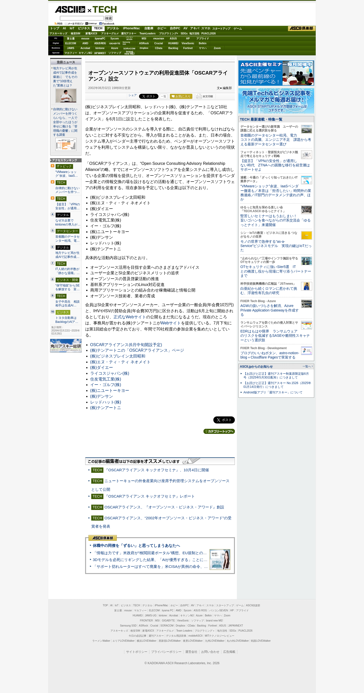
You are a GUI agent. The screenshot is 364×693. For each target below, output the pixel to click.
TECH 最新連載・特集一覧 (261, 119)
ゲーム (238, 28)
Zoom (217, 48)
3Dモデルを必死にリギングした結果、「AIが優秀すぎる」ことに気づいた (156, 559)
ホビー (161, 28)
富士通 (71, 38)
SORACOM (167, 625)
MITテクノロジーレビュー (219, 635)
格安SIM (75, 33)
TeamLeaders (148, 33)
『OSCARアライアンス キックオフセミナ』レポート (149, 496)
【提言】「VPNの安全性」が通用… (67, 206)
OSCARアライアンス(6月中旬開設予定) (126, 345)
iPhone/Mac (131, 28)
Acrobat (85, 48)
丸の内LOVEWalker (238, 640)
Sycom (114, 38)
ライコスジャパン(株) (109, 373)
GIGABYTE (114, 43)
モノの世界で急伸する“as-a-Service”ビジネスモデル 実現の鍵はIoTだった (276, 245)
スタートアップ (221, 28)
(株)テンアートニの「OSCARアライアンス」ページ (137, 350)
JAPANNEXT (100, 53)
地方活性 (194, 33)
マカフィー (70, 53)
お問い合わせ (210, 652)
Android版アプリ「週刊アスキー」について (273, 392)
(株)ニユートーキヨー (109, 390)
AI (64, 28)
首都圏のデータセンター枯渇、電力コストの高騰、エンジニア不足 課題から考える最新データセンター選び (275, 139)
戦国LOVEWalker (260, 640)
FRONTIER (158, 38)
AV (186, 28)
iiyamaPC (100, 38)
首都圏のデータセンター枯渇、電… (67, 238)
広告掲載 (229, 652)
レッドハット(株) (105, 402)
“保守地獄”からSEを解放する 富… (67, 287)
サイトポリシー (136, 652)
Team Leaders (184, 630)
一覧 (163, 96)
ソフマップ (114, 53)
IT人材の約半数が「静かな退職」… (67, 271)
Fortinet (188, 48)
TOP (105, 605)
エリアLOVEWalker (123, 640)
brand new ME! (214, 620)
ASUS (173, 38)
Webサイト (171, 323)
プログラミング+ (168, 33)
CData (158, 48)
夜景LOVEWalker (192, 640)
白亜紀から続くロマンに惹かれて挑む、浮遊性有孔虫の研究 (268, 290)
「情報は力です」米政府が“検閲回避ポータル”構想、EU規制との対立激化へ (157, 553)
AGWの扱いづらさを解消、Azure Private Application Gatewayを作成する (269, 310)
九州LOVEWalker (214, 640)
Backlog (173, 48)
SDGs (184, 33)
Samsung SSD (128, 625)
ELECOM (70, 43)
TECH (103, 9)
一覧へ (307, 366)
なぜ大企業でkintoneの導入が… (67, 222)
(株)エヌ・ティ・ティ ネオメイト (120, 362)
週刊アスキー (128, 33)
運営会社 (191, 652)
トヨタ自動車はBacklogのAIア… (66, 320)
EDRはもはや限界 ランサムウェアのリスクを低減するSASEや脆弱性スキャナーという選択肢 (275, 335)
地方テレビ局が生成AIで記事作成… (67, 255)
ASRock (144, 43)
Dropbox (144, 48)
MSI (144, 38)
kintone (100, 48)
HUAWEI (173, 43)
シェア (132, 95)
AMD (85, 43)
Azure (114, 48)
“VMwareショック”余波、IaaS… (66, 174)
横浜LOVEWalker (146, 640)
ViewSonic (188, 43)
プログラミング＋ (205, 630)
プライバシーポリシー (166, 652)
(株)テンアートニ (105, 408)
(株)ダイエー (101, 367)
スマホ (205, 28)
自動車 (148, 28)
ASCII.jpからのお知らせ (256, 366)
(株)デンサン (101, 396)
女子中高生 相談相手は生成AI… (67, 303)
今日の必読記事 (137, 635)
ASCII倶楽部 (301, 28)
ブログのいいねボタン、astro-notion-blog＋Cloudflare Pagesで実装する (269, 355)
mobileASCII (196, 635)
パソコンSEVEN (129, 38)
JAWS (70, 48)
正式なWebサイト (129, 317)
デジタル (113, 28)
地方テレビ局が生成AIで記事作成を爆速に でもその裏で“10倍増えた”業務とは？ (65, 76)
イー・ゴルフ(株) (105, 385)
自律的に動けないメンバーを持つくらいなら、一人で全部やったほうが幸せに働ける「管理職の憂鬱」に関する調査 (65, 122)
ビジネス (84, 28)
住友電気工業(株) (105, 379)
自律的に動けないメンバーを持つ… (67, 190)
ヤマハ (203, 48)
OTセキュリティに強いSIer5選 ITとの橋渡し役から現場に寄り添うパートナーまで (275, 271)
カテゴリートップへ (219, 431)
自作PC (175, 28)
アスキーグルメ (110, 33)
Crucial (158, 43)
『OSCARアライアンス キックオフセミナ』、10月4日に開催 (156, 470)
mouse (85, 38)
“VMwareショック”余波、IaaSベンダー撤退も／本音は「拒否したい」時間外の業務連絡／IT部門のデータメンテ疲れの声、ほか (275, 192)
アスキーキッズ (58, 33)
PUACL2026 (208, 33)
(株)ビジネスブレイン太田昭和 (118, 356)
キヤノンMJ (85, 53)
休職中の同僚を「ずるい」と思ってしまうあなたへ (136, 545)
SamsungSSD (126, 43)
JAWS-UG (150, 615)
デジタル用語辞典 (176, 635)
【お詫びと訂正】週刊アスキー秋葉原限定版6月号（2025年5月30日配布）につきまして (276, 375)
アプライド (202, 38)
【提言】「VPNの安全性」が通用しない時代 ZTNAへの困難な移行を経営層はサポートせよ (275, 165)
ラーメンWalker (101, 640)
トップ (54, 28)
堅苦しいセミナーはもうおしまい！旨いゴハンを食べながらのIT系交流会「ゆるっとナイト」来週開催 (275, 220)
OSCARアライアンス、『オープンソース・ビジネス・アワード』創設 (164, 507)
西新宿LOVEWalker (170, 640)
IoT (72, 28)
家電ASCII (91, 33)
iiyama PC (168, 610)
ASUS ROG (100, 43)
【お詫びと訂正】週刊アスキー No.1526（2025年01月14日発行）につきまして (277, 385)
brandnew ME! (129, 53)
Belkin (202, 43)
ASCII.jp (70, 9)
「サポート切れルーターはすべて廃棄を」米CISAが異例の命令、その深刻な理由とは (165, 566)
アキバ (194, 28)
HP (188, 38)
